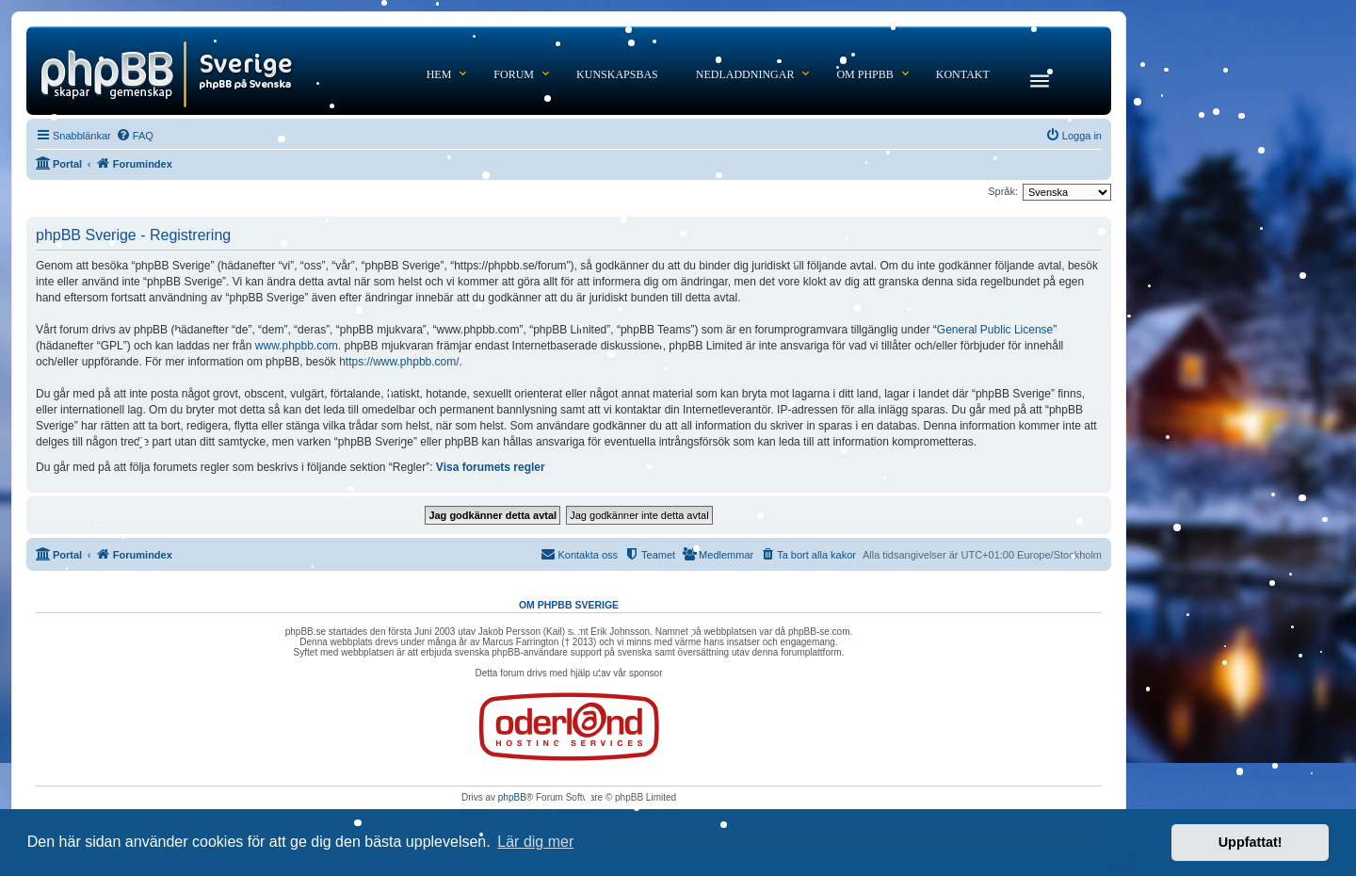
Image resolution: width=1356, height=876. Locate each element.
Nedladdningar (745, 74)
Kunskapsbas (617, 74)
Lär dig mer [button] (535, 842)
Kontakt (963, 74)
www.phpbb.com (296, 345)
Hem (439, 74)
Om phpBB (864, 74)
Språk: (1003, 191)
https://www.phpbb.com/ (399, 361)
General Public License (995, 329)
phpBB (512, 797)
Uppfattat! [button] (1251, 842)
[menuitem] (134, 135)
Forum (513, 74)
